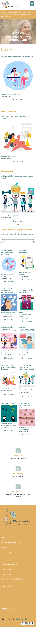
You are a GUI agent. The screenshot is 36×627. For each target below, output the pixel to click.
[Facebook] (22, 623)
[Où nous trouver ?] (18, 486)
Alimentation (4, 216)
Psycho (3, 312)
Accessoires (22, 351)
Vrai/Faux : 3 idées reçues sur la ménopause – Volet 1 (17, 177)
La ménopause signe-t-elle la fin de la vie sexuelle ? (26, 291)
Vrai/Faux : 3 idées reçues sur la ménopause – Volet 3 (8, 291)
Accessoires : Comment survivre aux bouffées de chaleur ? (27, 329)
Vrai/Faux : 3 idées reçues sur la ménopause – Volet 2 (8, 329)
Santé (2, 351)
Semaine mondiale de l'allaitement (14, 579)
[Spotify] (32, 623)
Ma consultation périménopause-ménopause (17, 57)
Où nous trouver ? (18, 491)
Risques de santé (10, 312)
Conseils (21, 312)
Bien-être (3, 94)
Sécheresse (13, 425)
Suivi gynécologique (6, 314)
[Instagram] (25, 623)
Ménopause (10, 94)
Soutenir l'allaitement (9, 565)
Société (16, 216)
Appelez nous (18, 473)
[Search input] (17, 241)
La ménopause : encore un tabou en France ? (25, 405)
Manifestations (5, 425)
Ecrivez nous (18, 455)
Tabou (20, 429)
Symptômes (7, 351)
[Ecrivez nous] (18, 450)
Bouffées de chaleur (6, 156)
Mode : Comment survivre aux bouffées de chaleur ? (16, 117)
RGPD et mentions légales (11, 609)
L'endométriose (7, 574)
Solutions (21, 316)
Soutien (32, 427)
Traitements (4, 353)
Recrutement (6, 552)
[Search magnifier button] (33, 241)
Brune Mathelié (21, 619)
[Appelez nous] (18, 468)
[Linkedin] (29, 623)
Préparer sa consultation (23, 251)
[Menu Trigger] (32, 3)
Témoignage (25, 429)
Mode (13, 156)
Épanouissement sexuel (25, 314)
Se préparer (16, 94)
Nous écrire (6, 547)
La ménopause (7, 569)
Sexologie (11, 216)
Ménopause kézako (8, 404)
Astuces (28, 351)
